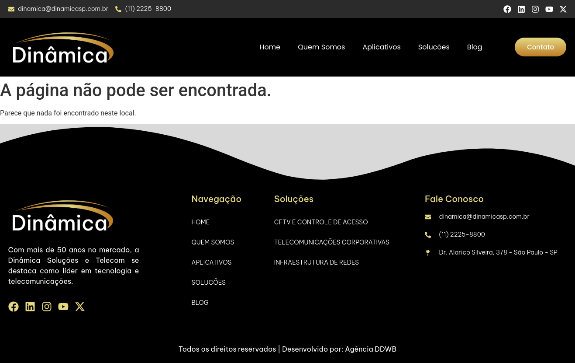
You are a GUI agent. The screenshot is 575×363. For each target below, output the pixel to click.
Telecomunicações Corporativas (331, 242)
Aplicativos (381, 47)
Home (270, 47)
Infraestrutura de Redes (316, 262)
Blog (474, 47)
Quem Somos (321, 47)
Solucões (434, 47)
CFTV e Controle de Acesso (321, 222)
